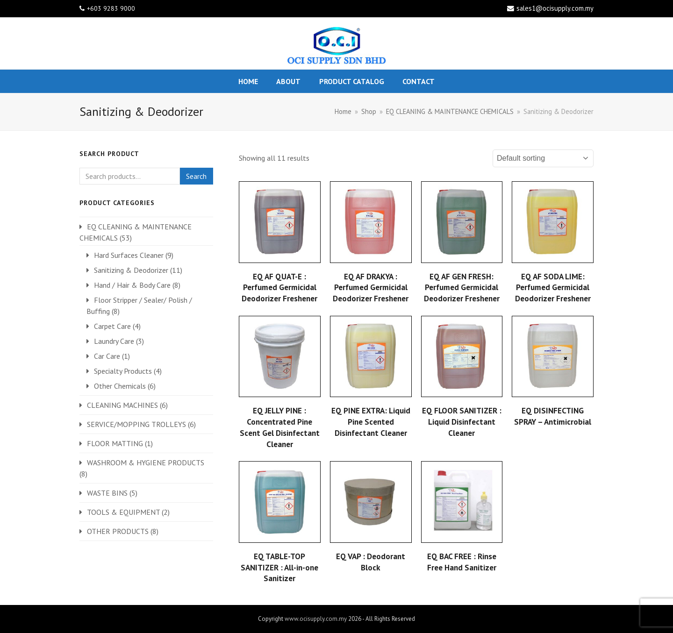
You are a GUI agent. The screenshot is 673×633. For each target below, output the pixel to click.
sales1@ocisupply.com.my (555, 8)
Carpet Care (112, 326)
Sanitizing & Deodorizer (131, 270)
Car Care (107, 356)
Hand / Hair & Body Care (132, 285)
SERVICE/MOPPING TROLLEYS (136, 424)
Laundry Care (114, 341)
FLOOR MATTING (115, 443)
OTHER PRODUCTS (118, 531)
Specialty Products (123, 371)
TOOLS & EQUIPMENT (123, 512)
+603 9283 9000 (111, 8)
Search (196, 176)
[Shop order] (543, 158)
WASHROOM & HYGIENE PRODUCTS (145, 462)
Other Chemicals (120, 386)
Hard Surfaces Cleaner (129, 255)
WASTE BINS (107, 493)
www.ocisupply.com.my (316, 619)
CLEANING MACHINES (122, 405)
